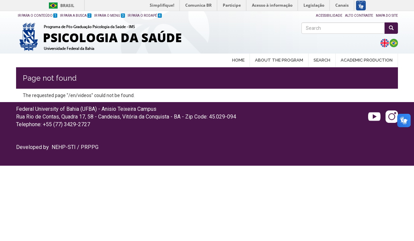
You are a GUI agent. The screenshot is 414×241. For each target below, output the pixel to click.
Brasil (60, 5)
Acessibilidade (329, 15)
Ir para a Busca (75, 15)
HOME (238, 60)
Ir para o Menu (109, 15)
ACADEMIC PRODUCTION (367, 61)
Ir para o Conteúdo (37, 15)
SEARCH (322, 61)
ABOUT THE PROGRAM (279, 61)
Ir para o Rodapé (145, 15)
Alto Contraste (359, 15)
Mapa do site (387, 15)
